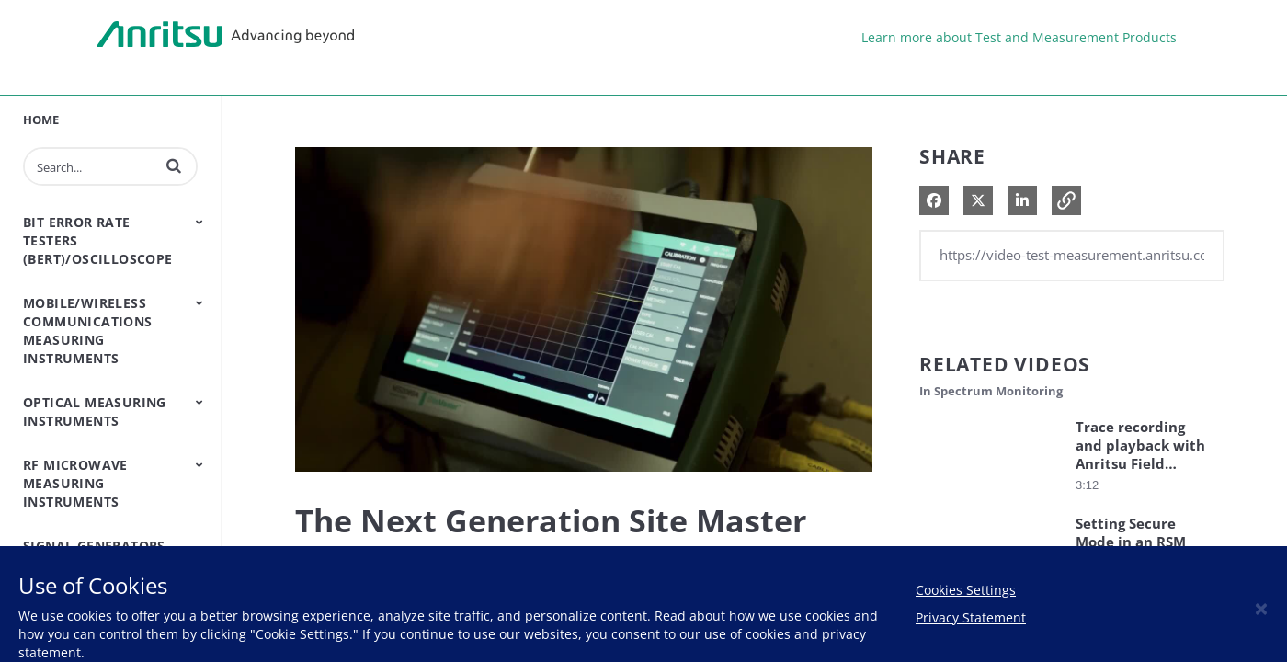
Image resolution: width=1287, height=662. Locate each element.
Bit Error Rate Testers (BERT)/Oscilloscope (98, 240)
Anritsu (225, 35)
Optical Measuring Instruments (94, 411)
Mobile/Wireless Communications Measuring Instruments (88, 330)
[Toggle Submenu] (199, 222)
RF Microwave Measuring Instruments (75, 483)
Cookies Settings (966, 590)
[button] (173, 165)
